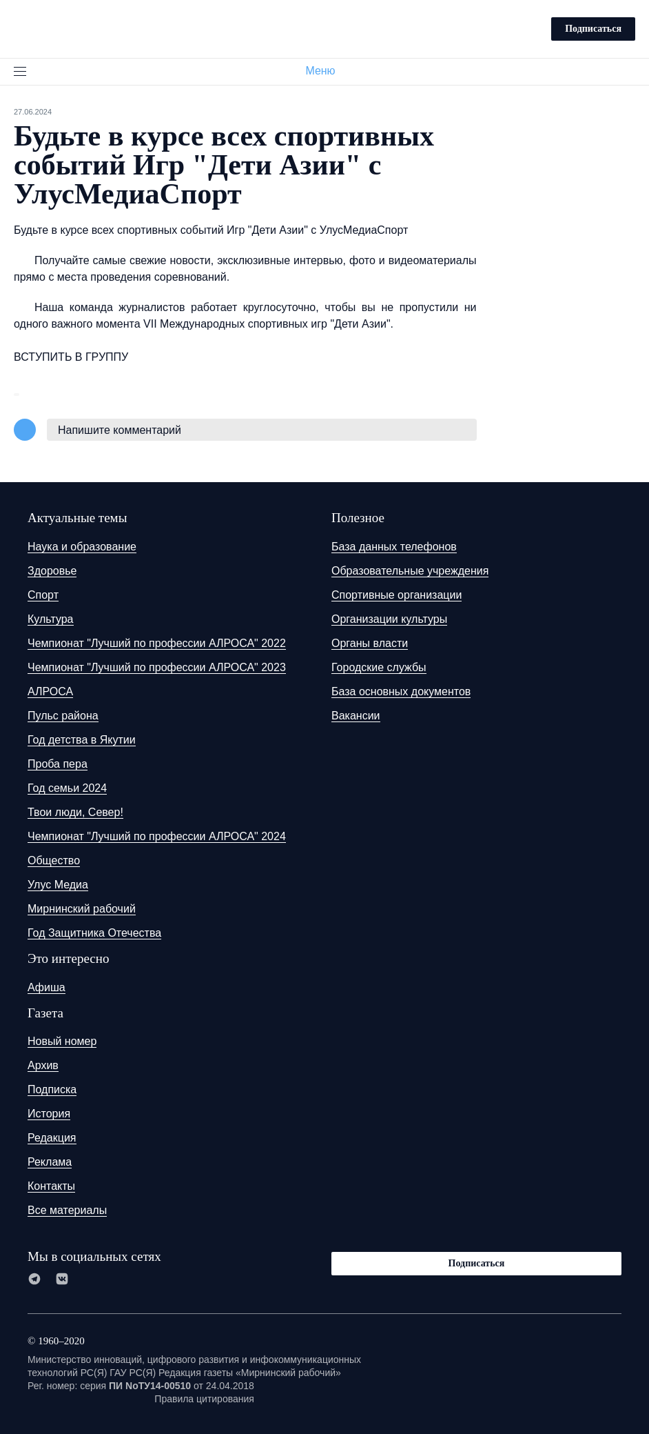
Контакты (51, 1186)
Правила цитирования (204, 1398)
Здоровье (52, 571)
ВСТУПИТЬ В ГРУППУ (71, 357)
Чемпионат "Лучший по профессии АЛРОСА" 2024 (157, 836)
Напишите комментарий (119, 430)
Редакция (52, 1138)
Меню (325, 71)
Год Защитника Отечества (94, 933)
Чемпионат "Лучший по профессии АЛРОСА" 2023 (157, 667)
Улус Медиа (58, 884)
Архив (43, 1065)
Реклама (50, 1162)
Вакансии (355, 715)
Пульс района (63, 715)
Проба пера (57, 764)
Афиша (46, 987)
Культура (51, 619)
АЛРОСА (50, 691)
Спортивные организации (396, 595)
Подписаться (593, 28)
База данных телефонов (394, 546)
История (49, 1113)
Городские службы (378, 667)
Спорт (43, 595)
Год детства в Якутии (82, 740)
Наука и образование (82, 546)
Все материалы (67, 1210)
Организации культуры (389, 619)
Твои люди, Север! (75, 812)
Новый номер (62, 1041)
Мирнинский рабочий (82, 909)
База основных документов (401, 691)
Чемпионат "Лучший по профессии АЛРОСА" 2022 (157, 643)
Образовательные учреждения (409, 571)
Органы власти (369, 643)
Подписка (52, 1089)
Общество (54, 860)
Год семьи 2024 (67, 788)
